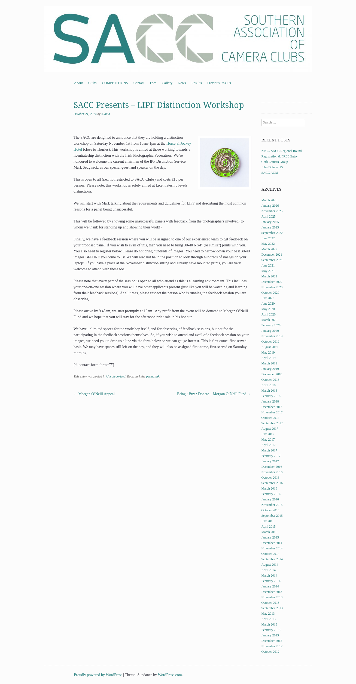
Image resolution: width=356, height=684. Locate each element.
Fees (153, 83)
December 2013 (271, 592)
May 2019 (268, 352)
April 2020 (268, 314)
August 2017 (269, 429)
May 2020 (268, 309)
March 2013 (269, 624)
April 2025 (268, 216)
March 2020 (269, 320)
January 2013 (270, 635)
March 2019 (269, 363)
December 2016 (271, 467)
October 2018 (270, 380)
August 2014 (269, 565)
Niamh (105, 114)
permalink (152, 376)
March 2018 (269, 390)
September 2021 (272, 260)
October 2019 (270, 341)
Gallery (167, 83)
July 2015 (267, 521)
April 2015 (268, 526)
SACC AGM (269, 173)
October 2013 (270, 603)
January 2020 (270, 331)
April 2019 (268, 358)
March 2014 (269, 575)
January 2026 (270, 206)
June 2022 (268, 238)
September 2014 (272, 559)
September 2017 (272, 423)
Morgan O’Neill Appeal (94, 394)
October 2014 (270, 554)
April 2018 (268, 385)
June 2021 (268, 265)
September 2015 (272, 516)
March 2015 (269, 532)
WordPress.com (170, 675)
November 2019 (272, 336)
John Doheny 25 (272, 167)
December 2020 (271, 282)
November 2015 (272, 505)
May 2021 (268, 271)
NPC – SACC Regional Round (281, 151)
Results (196, 83)
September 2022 (272, 233)
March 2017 (269, 450)
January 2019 (270, 369)
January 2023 (270, 227)
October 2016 (270, 477)
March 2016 (269, 488)
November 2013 (272, 597)
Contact (138, 83)
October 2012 (270, 652)
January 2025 (270, 222)
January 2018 (270, 401)
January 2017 (270, 461)
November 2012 (272, 646)
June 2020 (268, 303)
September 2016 (272, 483)
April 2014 (268, 570)
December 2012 (271, 641)
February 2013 (271, 630)
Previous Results (219, 83)
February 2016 (271, 494)
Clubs (92, 83)
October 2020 (270, 293)
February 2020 (271, 325)
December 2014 (271, 543)
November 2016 (272, 472)
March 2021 (269, 276)
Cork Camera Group (274, 162)
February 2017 (271, 456)
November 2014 (272, 548)
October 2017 (270, 418)
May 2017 (268, 439)
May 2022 (268, 244)
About (78, 83)
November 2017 (272, 412)
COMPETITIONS (115, 83)
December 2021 (271, 254)
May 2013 (268, 613)
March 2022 (269, 249)
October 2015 (270, 510)
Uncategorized (116, 376)
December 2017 (271, 407)
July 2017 (267, 434)
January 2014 (270, 586)
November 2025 (272, 211)
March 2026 (269, 200)
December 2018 (271, 374)
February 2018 (271, 396)
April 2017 (268, 445)
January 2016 (270, 499)
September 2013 (272, 608)
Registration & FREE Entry (279, 156)
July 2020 (267, 298)
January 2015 (270, 537)
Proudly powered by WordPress (98, 675)
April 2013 (268, 619)
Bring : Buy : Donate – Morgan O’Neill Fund (214, 394)
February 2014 (271, 581)
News (182, 83)
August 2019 (269, 347)
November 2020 (272, 287)
